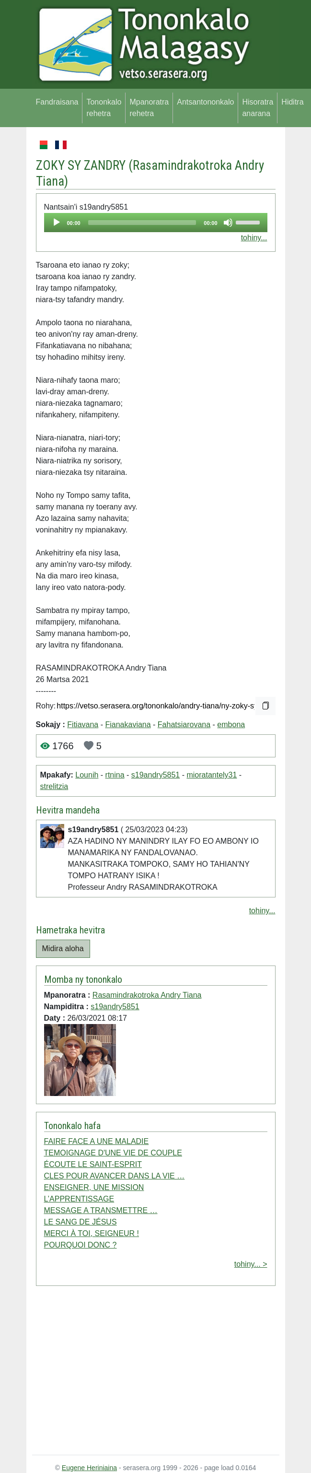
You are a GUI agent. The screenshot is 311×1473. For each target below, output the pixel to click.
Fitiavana (82, 724)
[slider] (142, 222)
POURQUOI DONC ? (80, 1245)
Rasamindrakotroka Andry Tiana (147, 995)
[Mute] (228, 222)
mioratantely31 (211, 775)
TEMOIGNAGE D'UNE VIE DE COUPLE (113, 1153)
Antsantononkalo (205, 102)
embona (231, 724)
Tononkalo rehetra (103, 108)
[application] (155, 222)
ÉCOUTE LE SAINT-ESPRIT (93, 1164)
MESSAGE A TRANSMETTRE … (101, 1210)
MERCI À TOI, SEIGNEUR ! (91, 1233)
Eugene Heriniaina (89, 1468)
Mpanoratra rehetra (149, 108)
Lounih (86, 775)
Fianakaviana (127, 724)
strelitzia (54, 786)
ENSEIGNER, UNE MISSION (94, 1187)
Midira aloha (63, 948)
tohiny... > (250, 1264)
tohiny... (254, 238)
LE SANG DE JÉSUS (80, 1222)
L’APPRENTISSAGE (79, 1199)
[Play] (56, 222)
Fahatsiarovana (184, 724)
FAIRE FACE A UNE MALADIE (96, 1141)
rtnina (115, 775)
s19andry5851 (155, 775)
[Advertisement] (156, 1372)
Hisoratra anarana (257, 108)
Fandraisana (57, 102)
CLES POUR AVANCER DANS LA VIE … (114, 1176)
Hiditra (292, 102)
